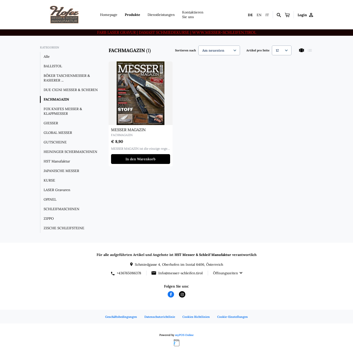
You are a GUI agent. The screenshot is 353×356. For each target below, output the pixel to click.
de (250, 15)
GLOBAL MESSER (58, 132)
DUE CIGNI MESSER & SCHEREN (71, 90)
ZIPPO (49, 218)
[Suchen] (279, 14)
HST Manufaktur (57, 161)
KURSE (49, 180)
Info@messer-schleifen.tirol (180, 273)
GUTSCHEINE (55, 142)
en (259, 15)
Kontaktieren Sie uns (192, 14)
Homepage (108, 14)
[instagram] (182, 294)
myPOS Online (184, 335)
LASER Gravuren (57, 190)
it (267, 15)
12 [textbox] (277, 50)
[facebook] (171, 294)
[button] (287, 15)
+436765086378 (129, 273)
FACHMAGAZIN (56, 99)
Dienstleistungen (161, 14)
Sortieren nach (185, 50)
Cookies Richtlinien (196, 317)
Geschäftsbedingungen (121, 317)
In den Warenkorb (140, 159)
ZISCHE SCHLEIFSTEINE (64, 228)
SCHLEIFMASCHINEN (61, 209)
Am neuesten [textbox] (213, 50)
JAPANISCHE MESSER (61, 171)
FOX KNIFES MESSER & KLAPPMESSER (63, 111)
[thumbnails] (301, 50)
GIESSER (51, 123)
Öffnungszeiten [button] (225, 273)
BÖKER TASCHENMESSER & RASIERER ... (67, 77)
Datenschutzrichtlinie (159, 317)
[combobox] (219, 50)
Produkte (132, 14)
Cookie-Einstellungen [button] (232, 317)
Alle (47, 56)
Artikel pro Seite (257, 50)
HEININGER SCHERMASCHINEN (70, 151)
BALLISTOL (53, 66)
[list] (309, 50)
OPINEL (50, 199)
